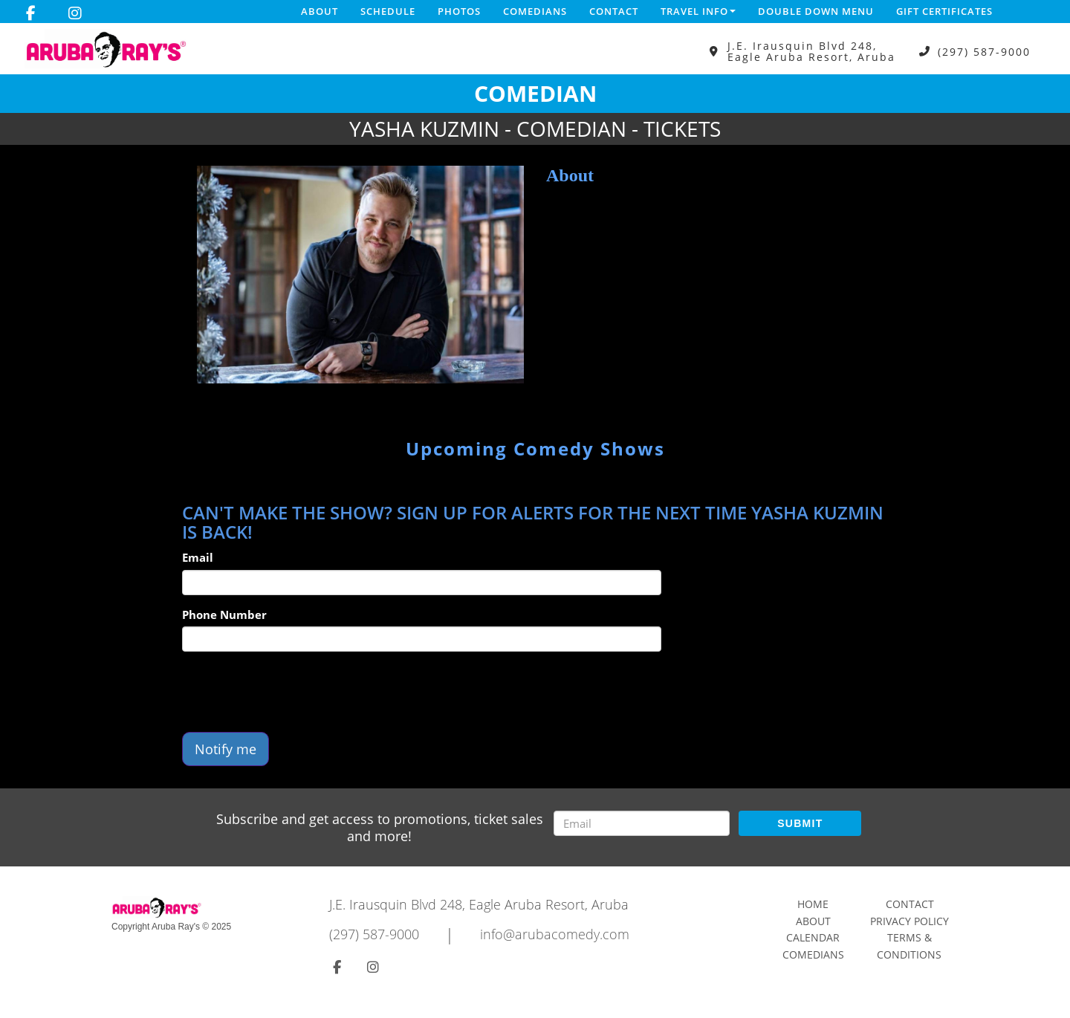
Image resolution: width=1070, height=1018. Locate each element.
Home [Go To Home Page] (813, 904)
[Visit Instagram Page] (75, 13)
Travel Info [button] (698, 11)
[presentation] (295, 692)
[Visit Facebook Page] (31, 13)
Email (197, 557)
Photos (459, 11)
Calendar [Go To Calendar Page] (813, 937)
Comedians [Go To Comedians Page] (813, 954)
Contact (613, 11)
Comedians (535, 11)
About (319, 11)
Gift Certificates (944, 11)
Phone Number (224, 614)
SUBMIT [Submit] (800, 823)
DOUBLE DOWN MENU (816, 11)
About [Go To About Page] (813, 921)
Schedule (387, 11)
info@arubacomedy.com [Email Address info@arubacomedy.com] (554, 934)
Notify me (225, 749)
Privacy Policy (909, 921)
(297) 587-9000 (984, 52)
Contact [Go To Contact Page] (910, 904)
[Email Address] (642, 823)
